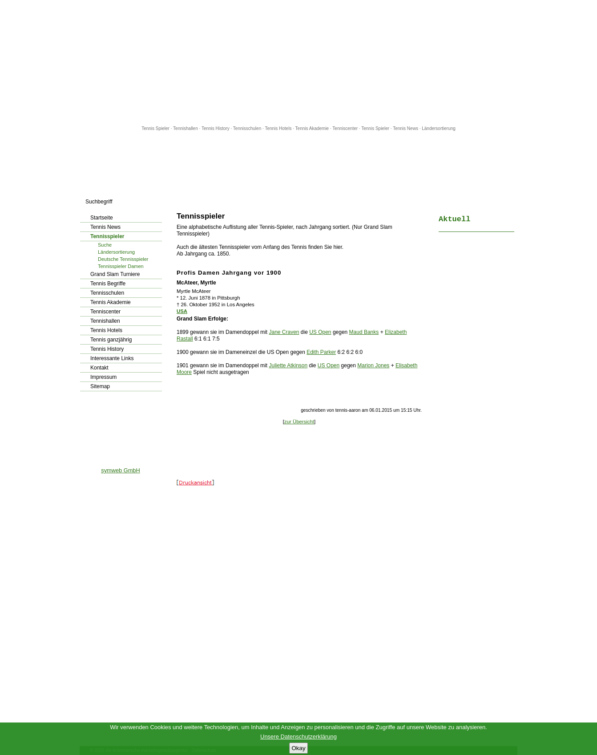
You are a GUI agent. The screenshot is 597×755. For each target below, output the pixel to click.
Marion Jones (373, 365)
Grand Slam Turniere (115, 274)
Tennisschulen (247, 128)
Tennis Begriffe (107, 283)
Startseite (101, 218)
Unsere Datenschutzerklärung (298, 736)
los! (162, 201)
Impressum (103, 377)
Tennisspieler (107, 236)
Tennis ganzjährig (111, 340)
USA (182, 311)
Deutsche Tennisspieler (123, 259)
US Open (320, 332)
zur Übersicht (299, 421)
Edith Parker (321, 352)
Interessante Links (111, 358)
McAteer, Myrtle (196, 283)
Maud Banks (364, 332)
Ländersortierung (439, 128)
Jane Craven (284, 332)
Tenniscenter (345, 128)
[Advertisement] (298, 62)
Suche (105, 245)
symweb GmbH (120, 470)
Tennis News (405, 128)
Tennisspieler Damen (121, 266)
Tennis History (216, 128)
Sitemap (100, 386)
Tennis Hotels (279, 128)
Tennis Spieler (155, 128)
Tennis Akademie (312, 128)
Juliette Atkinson (288, 365)
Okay (298, 748)
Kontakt (99, 368)
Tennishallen (186, 128)
